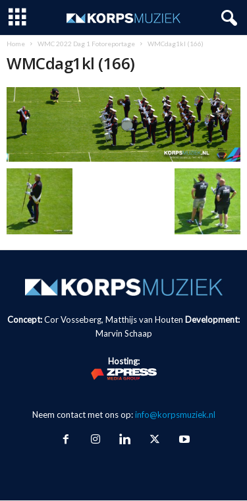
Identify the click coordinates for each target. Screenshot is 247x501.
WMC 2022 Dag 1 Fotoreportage (86, 44)
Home (16, 44)
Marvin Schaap (124, 333)
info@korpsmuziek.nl (175, 414)
